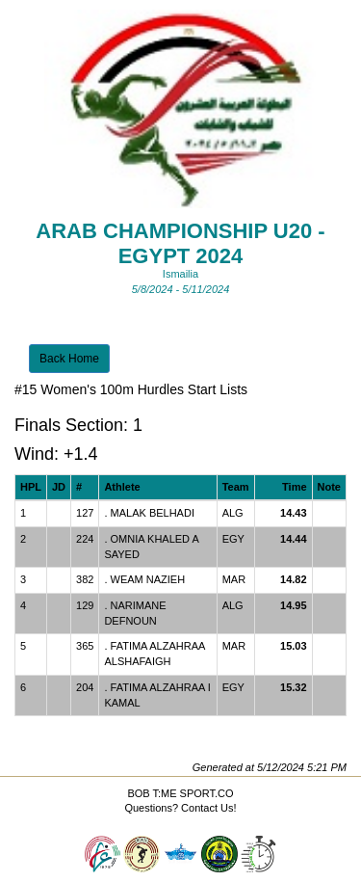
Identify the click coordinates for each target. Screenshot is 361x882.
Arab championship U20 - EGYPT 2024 (180, 243)
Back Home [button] (69, 358)
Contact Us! (208, 808)
